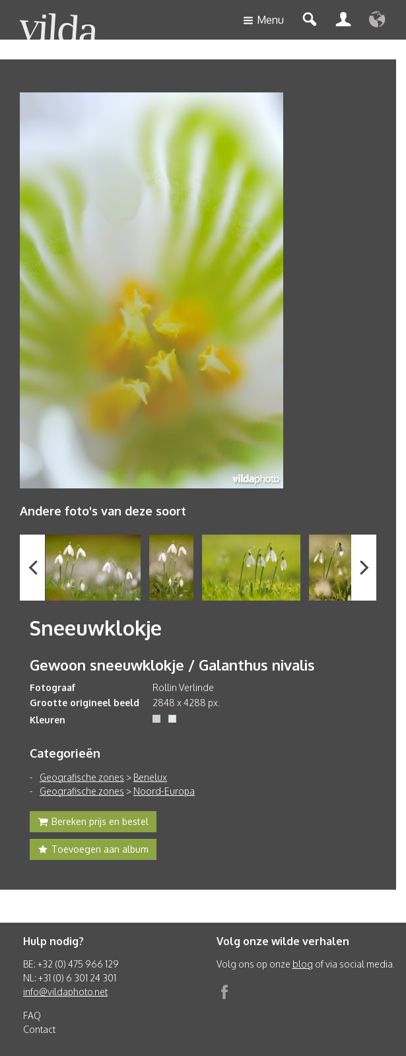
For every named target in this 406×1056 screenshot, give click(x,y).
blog (302, 964)
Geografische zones (82, 777)
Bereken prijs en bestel (93, 823)
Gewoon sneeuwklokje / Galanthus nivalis (172, 664)
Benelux (150, 777)
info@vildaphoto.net (65, 991)
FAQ (32, 1015)
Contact (39, 1029)
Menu (263, 20)
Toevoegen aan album (93, 850)
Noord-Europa (164, 791)
